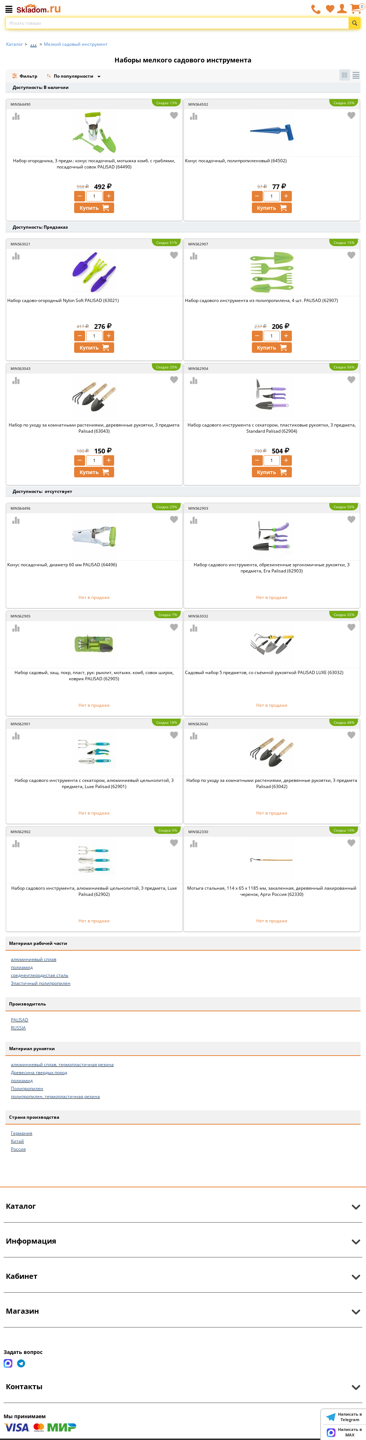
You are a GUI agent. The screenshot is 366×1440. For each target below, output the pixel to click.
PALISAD (19, 1020)
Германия (21, 1133)
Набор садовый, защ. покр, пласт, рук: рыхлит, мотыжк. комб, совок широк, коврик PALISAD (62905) (94, 675)
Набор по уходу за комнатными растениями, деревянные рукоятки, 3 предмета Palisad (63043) (94, 428)
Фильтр (24, 76)
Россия (18, 1149)
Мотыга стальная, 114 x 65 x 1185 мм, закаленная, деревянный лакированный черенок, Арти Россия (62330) (272, 891)
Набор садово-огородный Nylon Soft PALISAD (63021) (63, 300)
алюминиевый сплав (33, 959)
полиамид (22, 967)
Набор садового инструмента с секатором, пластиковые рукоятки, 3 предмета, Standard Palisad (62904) (272, 428)
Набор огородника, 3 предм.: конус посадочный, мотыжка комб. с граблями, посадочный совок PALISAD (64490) (94, 164)
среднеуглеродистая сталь (39, 975)
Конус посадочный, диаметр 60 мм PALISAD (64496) (62, 565)
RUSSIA (18, 1028)
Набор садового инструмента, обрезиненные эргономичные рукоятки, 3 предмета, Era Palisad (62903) (272, 568)
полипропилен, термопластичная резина (55, 1096)
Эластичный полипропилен (41, 983)
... (33, 42)
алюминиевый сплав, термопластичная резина (62, 1064)
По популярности (70, 77)
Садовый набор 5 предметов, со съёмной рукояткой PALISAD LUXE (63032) (264, 672)
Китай (17, 1141)
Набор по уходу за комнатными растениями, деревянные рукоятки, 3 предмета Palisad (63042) (271, 783)
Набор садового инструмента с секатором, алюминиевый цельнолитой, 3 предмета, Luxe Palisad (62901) (94, 783)
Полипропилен (27, 1088)
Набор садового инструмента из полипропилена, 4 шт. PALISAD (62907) (261, 300)
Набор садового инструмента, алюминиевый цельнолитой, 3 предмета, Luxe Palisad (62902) (94, 891)
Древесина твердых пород (39, 1072)
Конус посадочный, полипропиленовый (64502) (236, 161)
